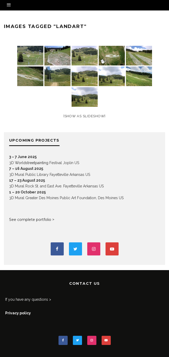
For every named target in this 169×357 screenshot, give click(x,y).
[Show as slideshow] (84, 116)
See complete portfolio (30, 219)
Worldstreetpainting (31, 163)
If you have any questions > (28, 299)
